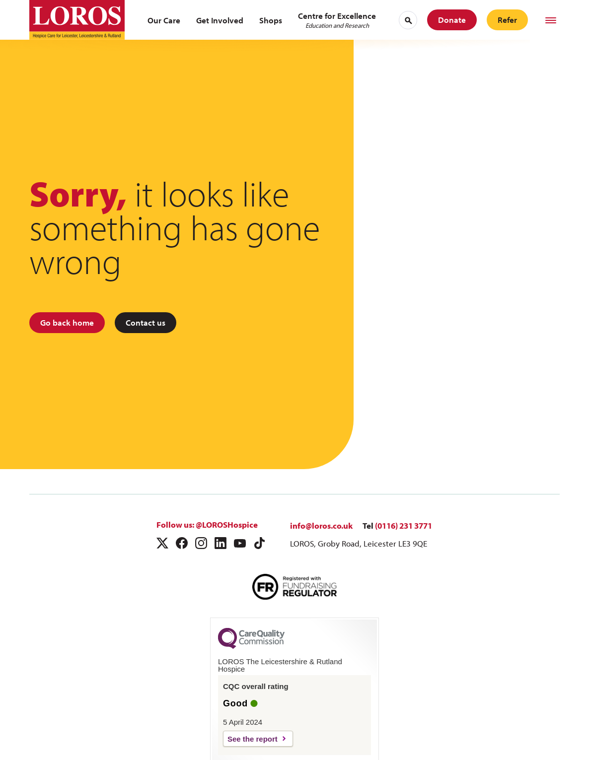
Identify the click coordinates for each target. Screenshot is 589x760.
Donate (452, 19)
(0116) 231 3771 (403, 525)
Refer (507, 19)
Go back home (67, 322)
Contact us (145, 322)
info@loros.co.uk (321, 525)
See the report (252, 739)
